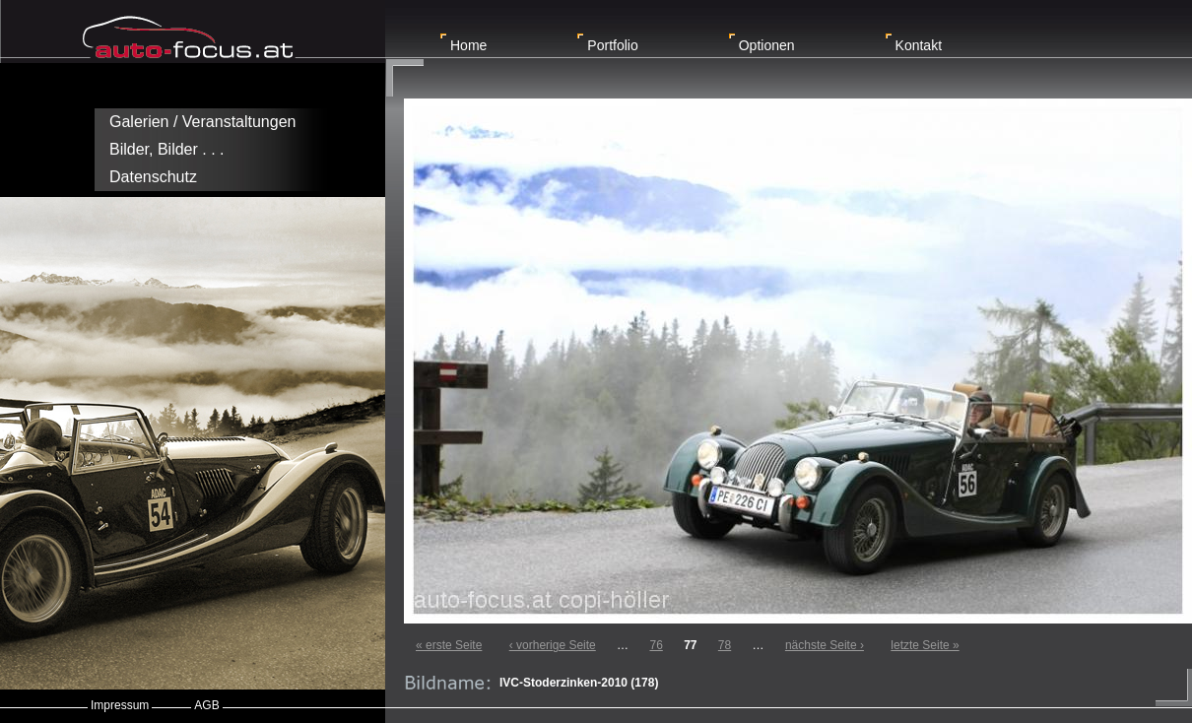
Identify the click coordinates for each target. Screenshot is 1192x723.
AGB (206, 705)
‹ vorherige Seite (552, 645)
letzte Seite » (925, 645)
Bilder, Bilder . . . (167, 149)
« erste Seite (449, 645)
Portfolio (612, 45)
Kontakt (918, 45)
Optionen (767, 45)
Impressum (120, 705)
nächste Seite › (824, 645)
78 (724, 645)
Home (468, 45)
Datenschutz (153, 176)
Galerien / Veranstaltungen (202, 121)
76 (655, 645)
